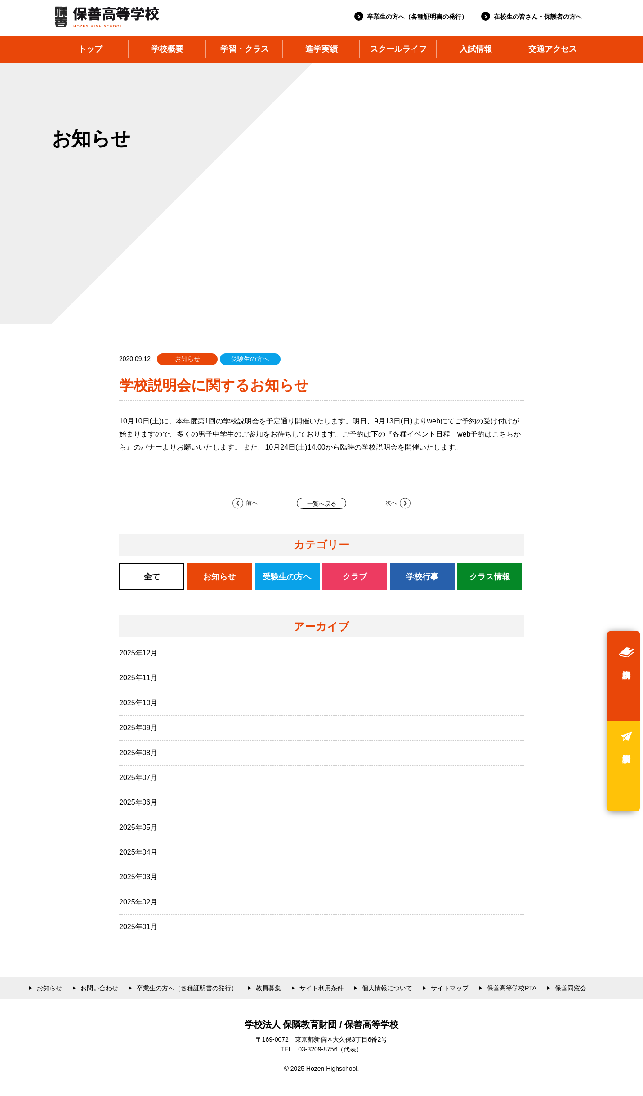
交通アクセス (552, 49)
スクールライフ (398, 49)
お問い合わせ (99, 988)
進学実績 (321, 49)
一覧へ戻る (321, 503)
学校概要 (167, 49)
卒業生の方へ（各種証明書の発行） (417, 16)
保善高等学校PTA (511, 988)
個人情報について (387, 988)
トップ (90, 49)
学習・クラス (244, 49)
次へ (391, 502)
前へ (252, 502)
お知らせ (49, 988)
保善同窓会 (570, 988)
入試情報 (476, 49)
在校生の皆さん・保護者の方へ (538, 16)
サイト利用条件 (321, 988)
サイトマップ (450, 988)
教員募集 (268, 988)
